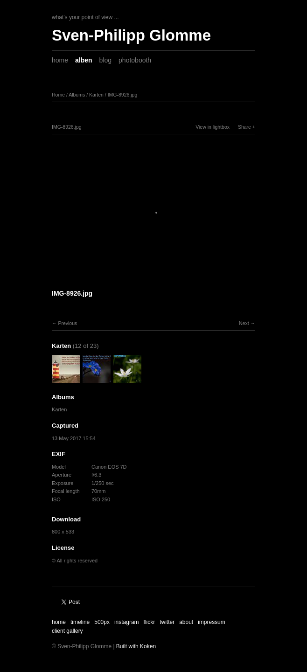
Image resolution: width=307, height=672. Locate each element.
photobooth (135, 60)
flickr (149, 622)
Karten (96, 94)
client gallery (67, 631)
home (60, 60)
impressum (211, 622)
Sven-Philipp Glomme (131, 35)
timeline (80, 622)
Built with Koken (136, 646)
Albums (77, 94)
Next (244, 323)
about (186, 622)
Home (58, 94)
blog (105, 60)
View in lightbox (212, 127)
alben (83, 60)
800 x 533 (63, 531)
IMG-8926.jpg (123, 94)
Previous (67, 323)
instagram (126, 622)
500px (102, 622)
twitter (167, 622)
